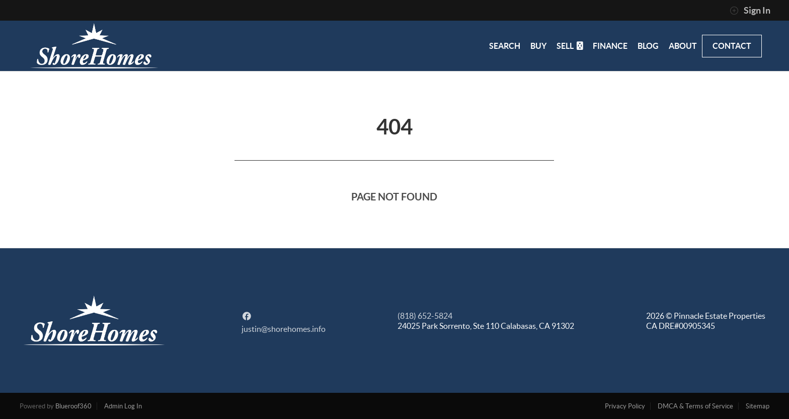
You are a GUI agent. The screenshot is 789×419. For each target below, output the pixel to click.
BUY (538, 45)
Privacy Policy (625, 406)
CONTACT (732, 45)
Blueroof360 (73, 406)
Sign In (750, 11)
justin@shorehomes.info (284, 328)
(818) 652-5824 (425, 315)
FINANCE (610, 45)
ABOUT (683, 45)
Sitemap (757, 406)
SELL (570, 45)
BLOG (648, 45)
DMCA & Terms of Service (695, 406)
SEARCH (504, 45)
